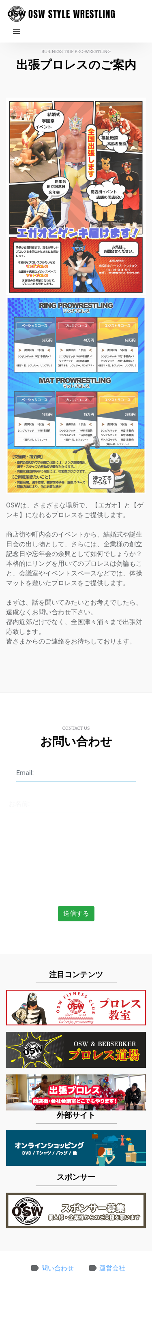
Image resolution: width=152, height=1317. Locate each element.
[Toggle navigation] (17, 31)
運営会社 (112, 1270)
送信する (76, 913)
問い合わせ (57, 1270)
